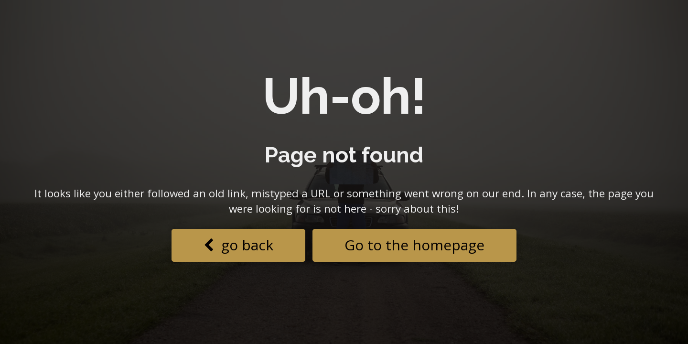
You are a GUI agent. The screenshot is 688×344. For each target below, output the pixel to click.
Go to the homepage (414, 245)
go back (238, 245)
